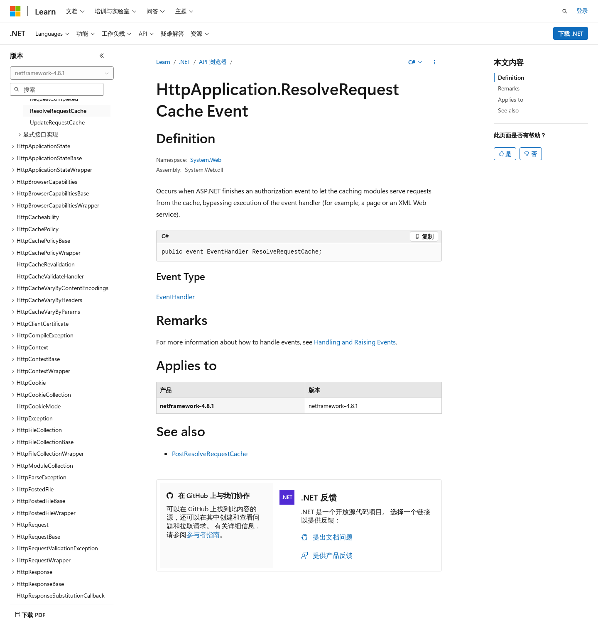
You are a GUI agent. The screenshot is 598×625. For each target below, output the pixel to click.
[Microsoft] (15, 11)
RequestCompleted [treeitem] (54, 99)
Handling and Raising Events (355, 341)
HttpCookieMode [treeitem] (39, 406)
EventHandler (175, 296)
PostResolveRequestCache (210, 453)
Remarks (509, 88)
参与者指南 (203, 534)
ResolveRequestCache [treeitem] (58, 111)
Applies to (510, 99)
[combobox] (62, 73)
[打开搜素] (564, 11)
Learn (163, 62)
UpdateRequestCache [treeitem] (57, 122)
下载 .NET (570, 33)
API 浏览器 (213, 62)
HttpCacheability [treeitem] (38, 217)
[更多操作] (434, 62)
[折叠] (101, 55)
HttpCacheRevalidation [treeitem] (46, 264)
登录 (582, 11)
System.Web (205, 160)
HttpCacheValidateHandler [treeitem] (50, 276)
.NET (184, 62)
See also (508, 110)
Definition (511, 77)
